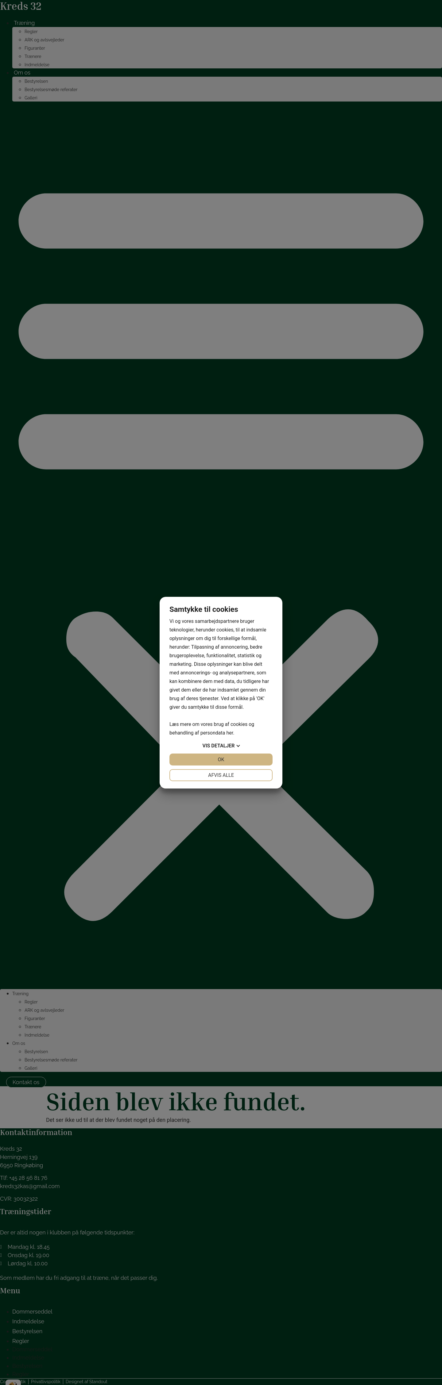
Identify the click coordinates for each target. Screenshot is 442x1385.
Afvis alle (221, 775)
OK (221, 759)
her (229, 733)
